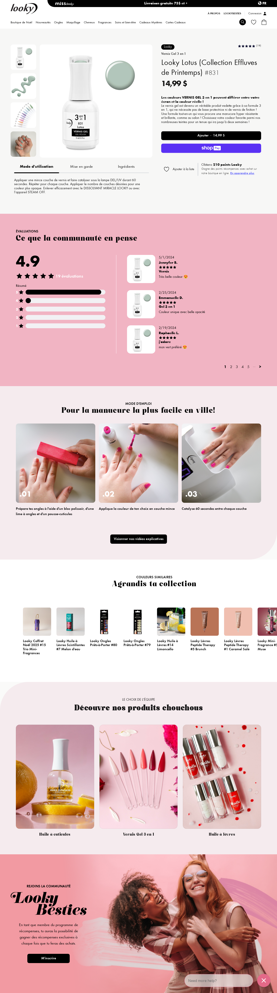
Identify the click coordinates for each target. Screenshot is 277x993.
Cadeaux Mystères (150, 22)
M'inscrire (48, 958)
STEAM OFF (36, 192)
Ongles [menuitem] (58, 22)
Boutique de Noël (21, 22)
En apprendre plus (242, 173)
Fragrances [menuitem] (104, 22)
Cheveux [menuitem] (89, 22)
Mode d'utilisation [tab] (36, 167)
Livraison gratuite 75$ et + (166, 3)
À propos (214, 13)
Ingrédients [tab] (126, 167)
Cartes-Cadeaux (175, 22)
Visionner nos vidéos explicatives (138, 539)
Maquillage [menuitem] (73, 22)
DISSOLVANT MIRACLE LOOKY (106, 188)
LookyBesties (232, 13)
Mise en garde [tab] (81, 167)
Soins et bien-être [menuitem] (125, 22)
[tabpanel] (81, 186)
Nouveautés (43, 22)
